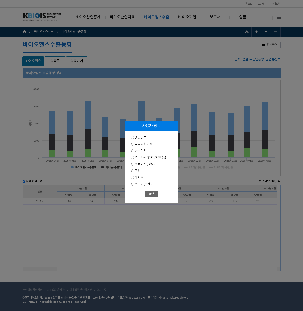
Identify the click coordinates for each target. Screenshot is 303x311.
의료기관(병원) (145, 164)
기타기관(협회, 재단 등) (150, 157)
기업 (138, 171)
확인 (151, 194)
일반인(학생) (143, 184)
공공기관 (140, 151)
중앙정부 (140, 137)
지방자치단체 (143, 144)
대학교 (139, 177)
